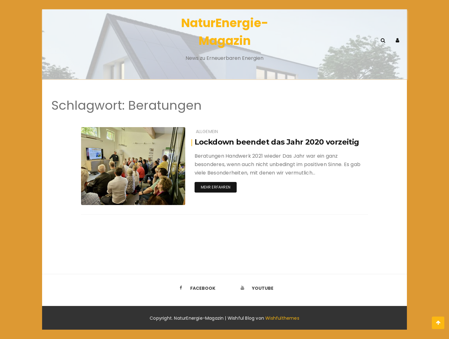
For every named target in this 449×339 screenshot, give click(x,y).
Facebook (195, 288)
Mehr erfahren (215, 187)
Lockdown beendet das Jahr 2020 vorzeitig (277, 141)
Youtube (255, 288)
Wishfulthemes (282, 318)
